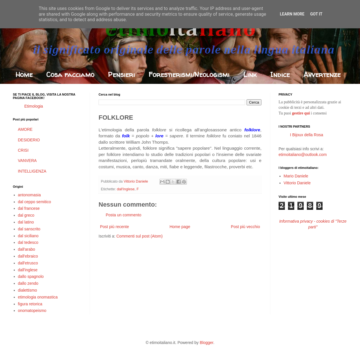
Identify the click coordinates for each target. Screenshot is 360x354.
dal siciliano (28, 236)
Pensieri (121, 74)
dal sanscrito (29, 229)
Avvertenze (322, 74)
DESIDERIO (29, 140)
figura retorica (30, 304)
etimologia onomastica (38, 297)
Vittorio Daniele (297, 183)
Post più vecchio (245, 226)
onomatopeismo (32, 310)
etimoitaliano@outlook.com (303, 154)
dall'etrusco (28, 263)
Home (24, 74)
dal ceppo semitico (34, 201)
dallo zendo (28, 283)
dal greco (26, 215)
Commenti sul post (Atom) (139, 236)
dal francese (29, 208)
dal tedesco (28, 242)
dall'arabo (26, 249)
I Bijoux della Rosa (306, 134)
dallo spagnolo (31, 276)
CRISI (23, 150)
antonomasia (29, 195)
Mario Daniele (296, 176)
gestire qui (301, 113)
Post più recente (114, 226)
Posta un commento (123, 215)
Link (250, 74)
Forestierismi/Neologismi (189, 74)
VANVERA (27, 160)
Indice (280, 74)
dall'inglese (126, 189)
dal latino (26, 222)
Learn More (292, 14)
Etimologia (33, 106)
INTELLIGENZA (32, 171)
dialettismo (27, 290)
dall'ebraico (28, 256)
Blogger (206, 342)
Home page (179, 226)
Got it (316, 14)
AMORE (25, 129)
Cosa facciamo (70, 74)
